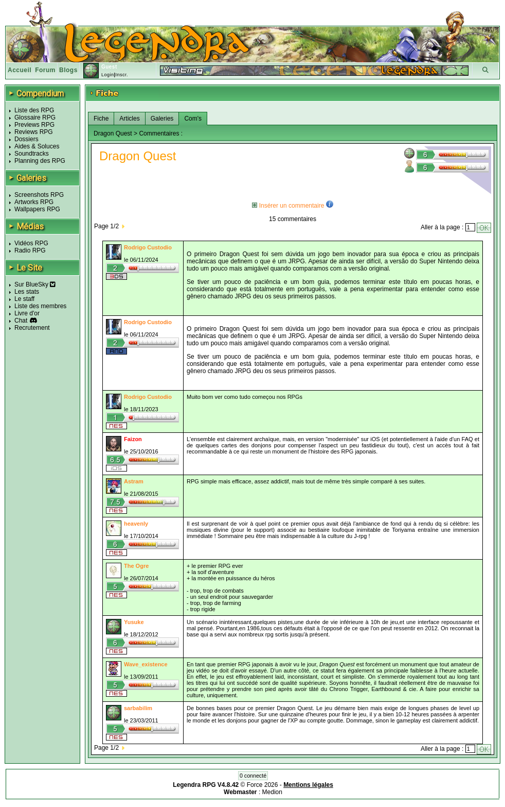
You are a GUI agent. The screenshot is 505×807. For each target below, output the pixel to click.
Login (107, 74)
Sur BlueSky (35, 284)
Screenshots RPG (39, 194)
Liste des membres (40, 306)
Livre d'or (27, 313)
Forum (45, 70)
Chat (20, 320)
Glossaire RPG (35, 117)
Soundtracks (31, 153)
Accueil (19, 70)
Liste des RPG (34, 110)
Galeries (162, 118)
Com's (193, 118)
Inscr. (121, 74)
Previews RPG (34, 124)
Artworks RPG (33, 202)
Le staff (24, 298)
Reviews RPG (33, 132)
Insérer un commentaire (288, 205)
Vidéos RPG (31, 243)
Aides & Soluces (36, 146)
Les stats (26, 291)
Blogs (68, 70)
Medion (272, 792)
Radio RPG (30, 250)
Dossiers (26, 139)
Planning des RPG (39, 160)
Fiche (101, 118)
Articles (129, 118)
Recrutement (32, 327)
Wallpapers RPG (37, 209)
